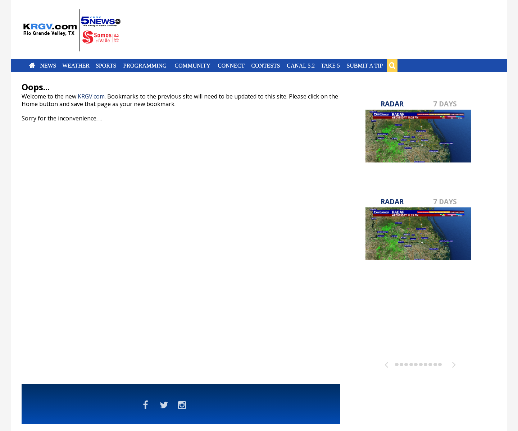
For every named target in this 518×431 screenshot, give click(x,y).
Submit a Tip (364, 65)
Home (32, 65)
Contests (265, 65)
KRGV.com (91, 96)
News (48, 65)
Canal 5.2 (301, 65)
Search (392, 65)
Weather (76, 65)
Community (192, 65)
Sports (106, 65)
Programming (145, 65)
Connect (231, 65)
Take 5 (330, 65)
